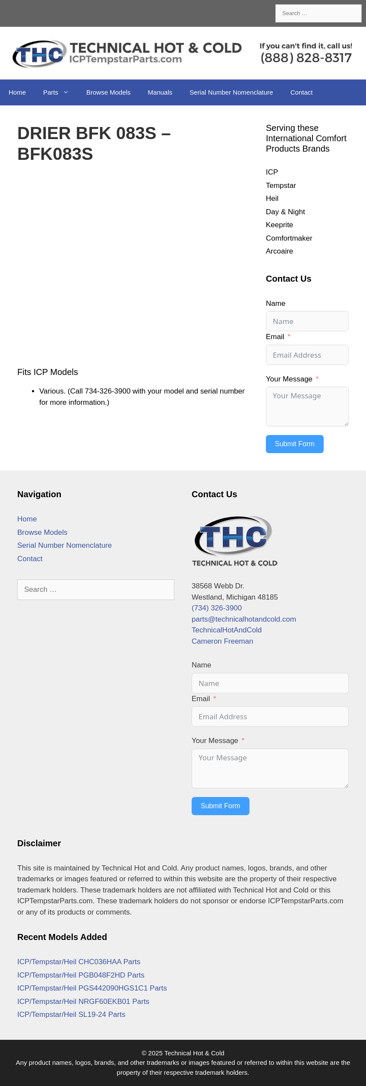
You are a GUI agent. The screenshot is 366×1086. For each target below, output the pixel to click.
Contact (301, 92)
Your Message (289, 379)
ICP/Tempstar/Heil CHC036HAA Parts (78, 962)
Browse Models (108, 92)
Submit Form (295, 444)
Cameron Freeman (222, 641)
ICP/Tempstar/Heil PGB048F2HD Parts (81, 975)
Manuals (160, 92)
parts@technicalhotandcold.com (244, 619)
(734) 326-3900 (217, 608)
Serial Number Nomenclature (231, 92)
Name (275, 303)
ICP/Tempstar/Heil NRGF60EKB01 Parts (83, 1001)
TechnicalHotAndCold (227, 630)
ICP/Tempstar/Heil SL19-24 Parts (71, 1014)
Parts (60, 92)
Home (17, 92)
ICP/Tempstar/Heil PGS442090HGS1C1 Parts (92, 988)
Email (275, 337)
